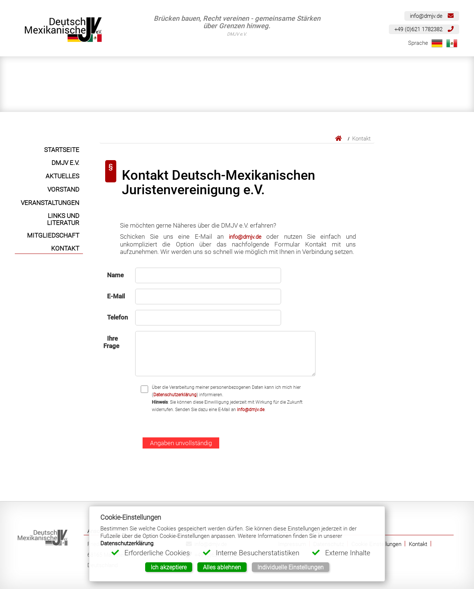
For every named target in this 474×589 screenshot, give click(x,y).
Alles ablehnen (222, 567)
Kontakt (418, 543)
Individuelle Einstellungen (290, 567)
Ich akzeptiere (169, 567)
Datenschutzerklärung (175, 394)
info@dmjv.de (432, 15)
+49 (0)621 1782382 (424, 29)
